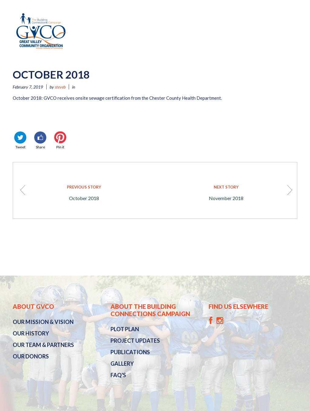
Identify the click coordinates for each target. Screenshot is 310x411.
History (31, 333)
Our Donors (31, 356)
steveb (60, 86)
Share (40, 140)
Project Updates (135, 340)
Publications (130, 352)
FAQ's (118, 375)
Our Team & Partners (43, 344)
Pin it (60, 140)
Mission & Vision (43, 322)
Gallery (122, 363)
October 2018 (78, 192)
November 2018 (232, 192)
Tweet (20, 140)
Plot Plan (124, 329)
